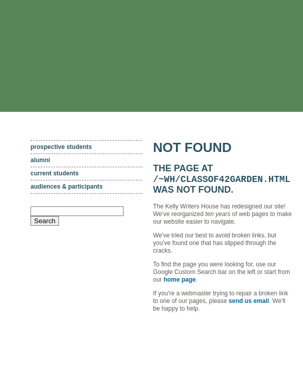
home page (180, 281)
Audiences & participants (67, 186)
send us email (249, 302)
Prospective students (61, 146)
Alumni (40, 160)
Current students (55, 173)
